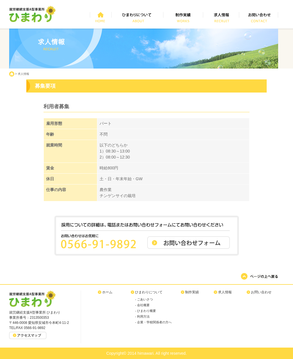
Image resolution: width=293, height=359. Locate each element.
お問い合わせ (261, 292)
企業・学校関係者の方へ (154, 322)
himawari (146, 353)
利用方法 (143, 316)
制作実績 (192, 292)
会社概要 (143, 305)
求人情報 (23, 73)
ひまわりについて (149, 292)
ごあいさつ (145, 299)
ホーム (107, 292)
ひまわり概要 (146, 310)
